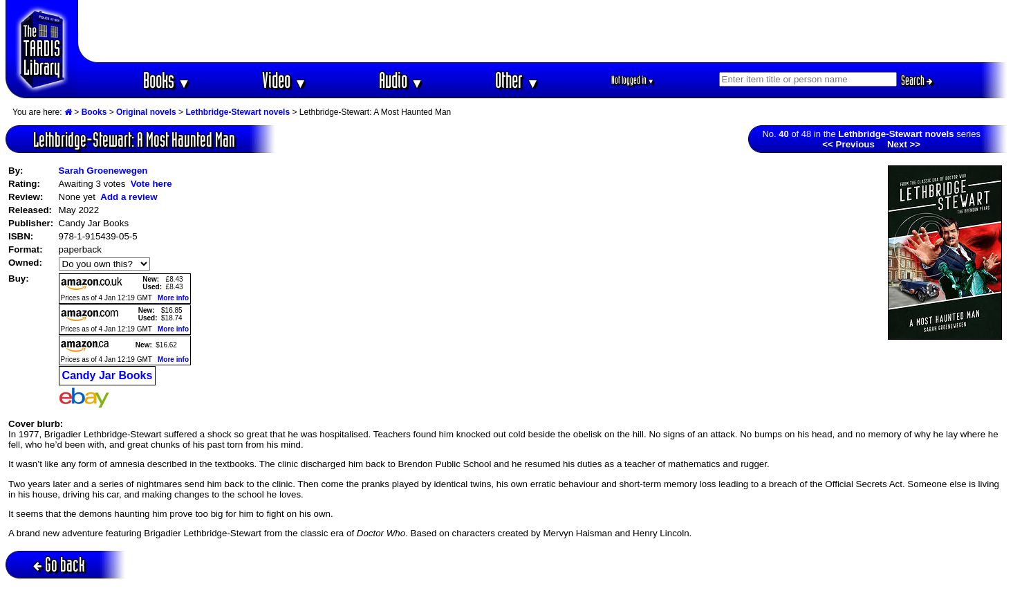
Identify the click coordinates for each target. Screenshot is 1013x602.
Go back (59, 564)
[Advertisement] (542, 31)
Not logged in (633, 80)
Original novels (146, 112)
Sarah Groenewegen (103, 170)
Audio (401, 80)
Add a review (128, 197)
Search (917, 80)
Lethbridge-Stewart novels (237, 112)
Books (167, 80)
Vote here (151, 184)
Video (284, 80)
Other (517, 80)
